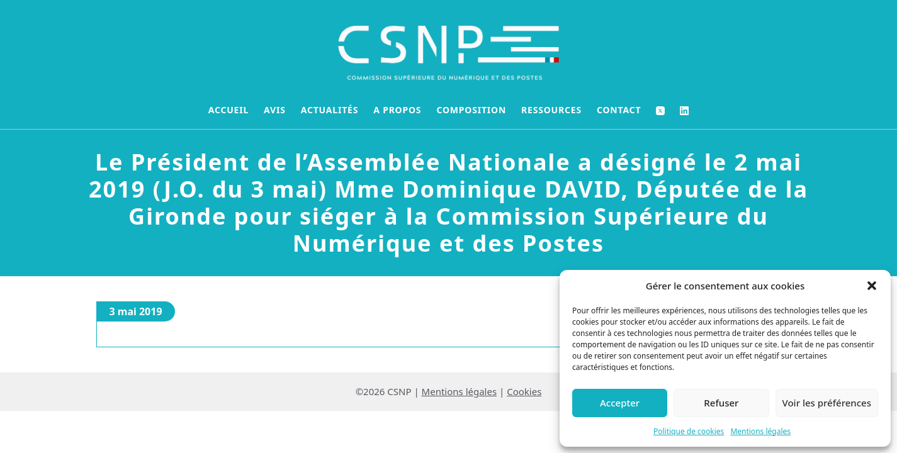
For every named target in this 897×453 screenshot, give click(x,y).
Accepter (620, 402)
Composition (471, 110)
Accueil (228, 110)
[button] (872, 285)
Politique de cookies (688, 431)
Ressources (551, 110)
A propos (397, 110)
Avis (275, 110)
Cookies (524, 391)
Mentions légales (760, 431)
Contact (619, 110)
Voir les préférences (826, 402)
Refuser (721, 402)
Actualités (330, 110)
